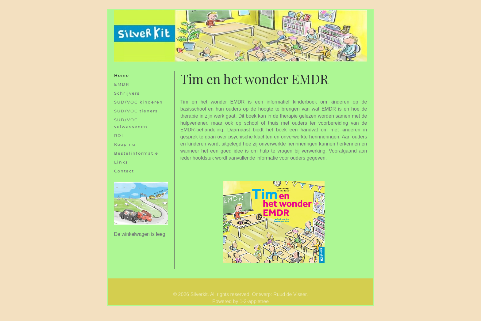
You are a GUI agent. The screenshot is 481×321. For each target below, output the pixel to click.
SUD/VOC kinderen (138, 102)
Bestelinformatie (136, 153)
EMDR (121, 84)
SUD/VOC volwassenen (131, 123)
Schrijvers (127, 93)
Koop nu (125, 144)
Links (121, 162)
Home (121, 75)
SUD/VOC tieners (136, 110)
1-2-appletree (254, 304)
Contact (124, 170)
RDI (118, 135)
